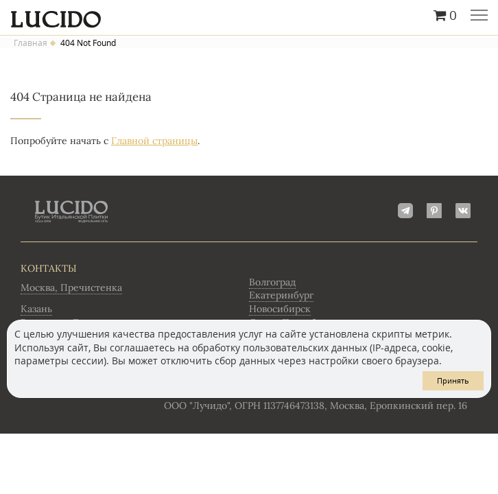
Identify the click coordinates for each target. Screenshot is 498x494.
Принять (453, 380)
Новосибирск (280, 309)
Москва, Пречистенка (71, 287)
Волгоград (272, 282)
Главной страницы (154, 140)
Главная (30, 43)
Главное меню (479, 16)
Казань (36, 309)
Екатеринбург (281, 295)
